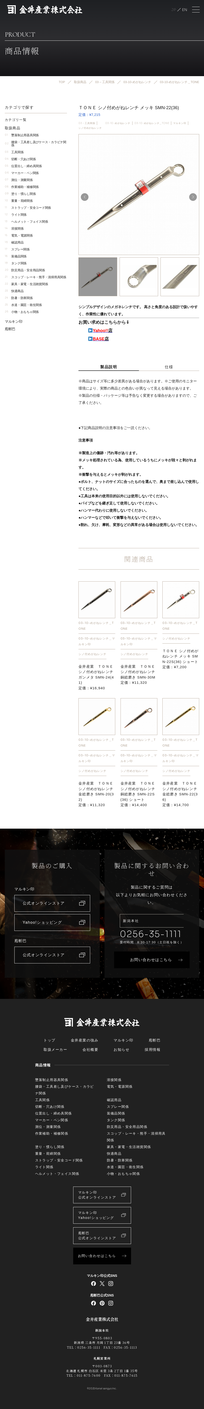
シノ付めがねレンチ (90, 128)
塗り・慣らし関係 (20, 193)
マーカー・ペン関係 (22, 173)
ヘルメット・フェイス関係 (26, 221)
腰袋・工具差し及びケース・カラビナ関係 (35, 143)
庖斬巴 (10, 329)
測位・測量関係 (19, 179)
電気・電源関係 (19, 235)
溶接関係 (14, 228)
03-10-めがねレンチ (117, 122)
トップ (49, 1040)
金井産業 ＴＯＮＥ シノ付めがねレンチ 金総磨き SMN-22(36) (180, 794)
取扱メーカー (55, 1049)
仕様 (169, 367)
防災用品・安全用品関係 (25, 270)
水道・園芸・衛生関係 (23, 304)
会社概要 (90, 1049)
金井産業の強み (85, 1040)
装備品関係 (16, 256)
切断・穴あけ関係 (20, 159)
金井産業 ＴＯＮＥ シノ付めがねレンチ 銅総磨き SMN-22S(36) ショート (138, 794)
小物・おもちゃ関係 (22, 311)
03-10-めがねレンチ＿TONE (151, 122)
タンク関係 (16, 263)
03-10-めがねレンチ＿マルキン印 (96, 641)
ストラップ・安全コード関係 (28, 207)
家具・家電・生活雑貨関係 (26, 284)
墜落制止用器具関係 (22, 135)
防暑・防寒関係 (19, 298)
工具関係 (14, 152)
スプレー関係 (17, 249)
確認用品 (14, 242)
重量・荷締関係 (19, 200)
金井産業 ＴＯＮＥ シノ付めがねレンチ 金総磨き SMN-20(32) (96, 794)
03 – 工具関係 (86, 122)
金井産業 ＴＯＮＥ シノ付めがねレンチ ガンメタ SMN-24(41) (96, 677)
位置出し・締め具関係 (23, 166)
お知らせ (121, 1049)
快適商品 (14, 291)
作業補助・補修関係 (22, 186)
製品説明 (108, 367)
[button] (193, 197)
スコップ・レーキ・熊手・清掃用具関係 (35, 277)
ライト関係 (16, 214)
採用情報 (152, 1049)
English (184, 9)
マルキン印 (179, 122)
